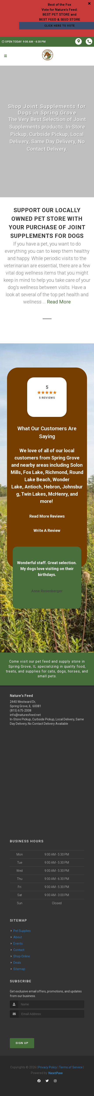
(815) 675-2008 (20, 710)
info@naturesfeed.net (25, 715)
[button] (41, 620)
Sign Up (22, 1043)
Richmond (56, 472)
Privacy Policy (47, 1067)
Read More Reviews (47, 516)
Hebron (52, 487)
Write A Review (47, 530)
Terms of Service (71, 1067)
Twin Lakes (33, 494)
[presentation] (33, 1026)
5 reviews (47, 397)
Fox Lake (33, 472)
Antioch (33, 487)
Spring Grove (65, 458)
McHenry (57, 494)
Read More (59, 302)
